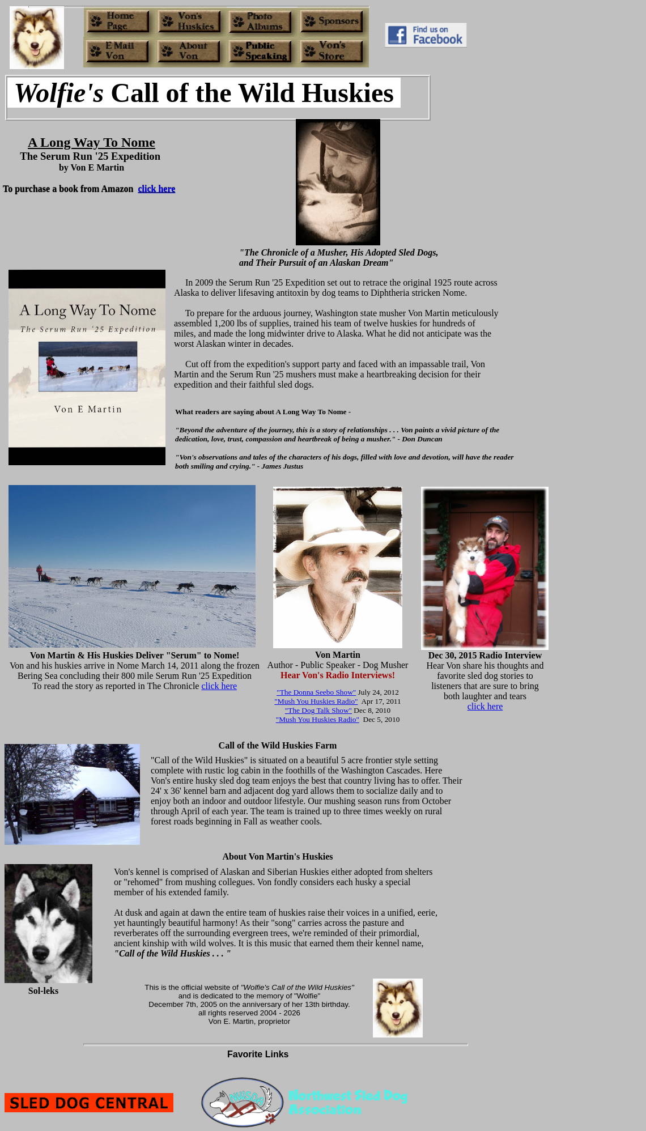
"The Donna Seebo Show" (316, 692)
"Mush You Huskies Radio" (316, 701)
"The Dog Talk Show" (318, 710)
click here (219, 686)
